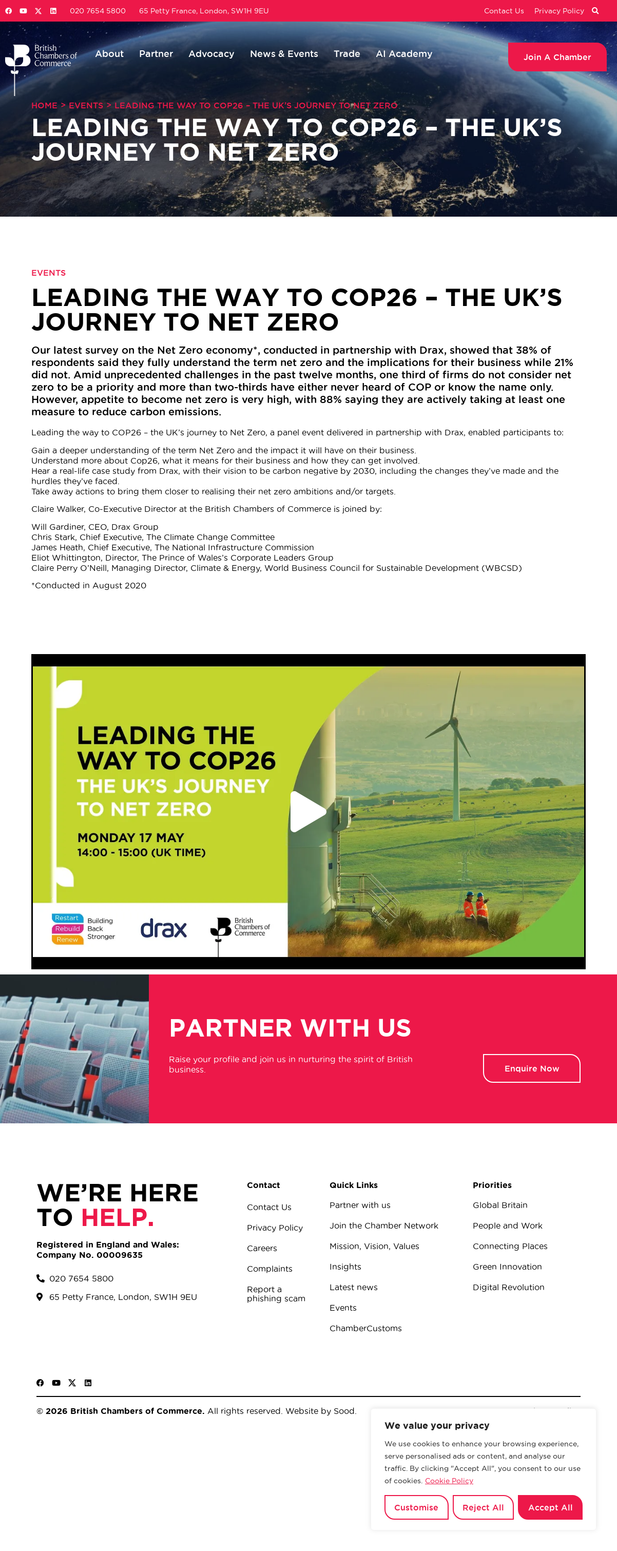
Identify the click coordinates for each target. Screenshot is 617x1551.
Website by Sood (319, 1410)
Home (44, 105)
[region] (483, 1469)
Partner (156, 53)
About (109, 53)
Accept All (550, 1507)
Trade (347, 53)
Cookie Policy (449, 1481)
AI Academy (404, 53)
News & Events (284, 53)
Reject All (483, 1507)
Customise (416, 1507)
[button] (595, 11)
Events (86, 105)
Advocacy (211, 53)
